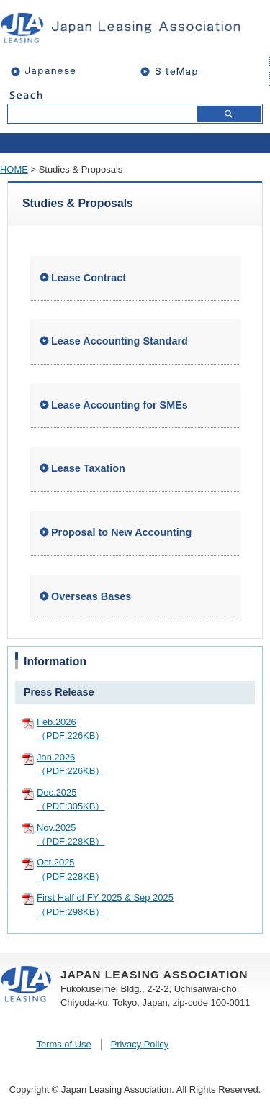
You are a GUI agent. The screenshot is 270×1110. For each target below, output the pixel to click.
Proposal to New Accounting (121, 532)
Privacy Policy (140, 1044)
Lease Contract (88, 277)
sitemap (201, 70)
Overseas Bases (91, 596)
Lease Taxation (88, 468)
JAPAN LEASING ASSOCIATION (128, 27)
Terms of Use (63, 1044)
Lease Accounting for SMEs (119, 405)
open (135, 143)
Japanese (50, 70)
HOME (14, 169)
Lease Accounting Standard (119, 341)
